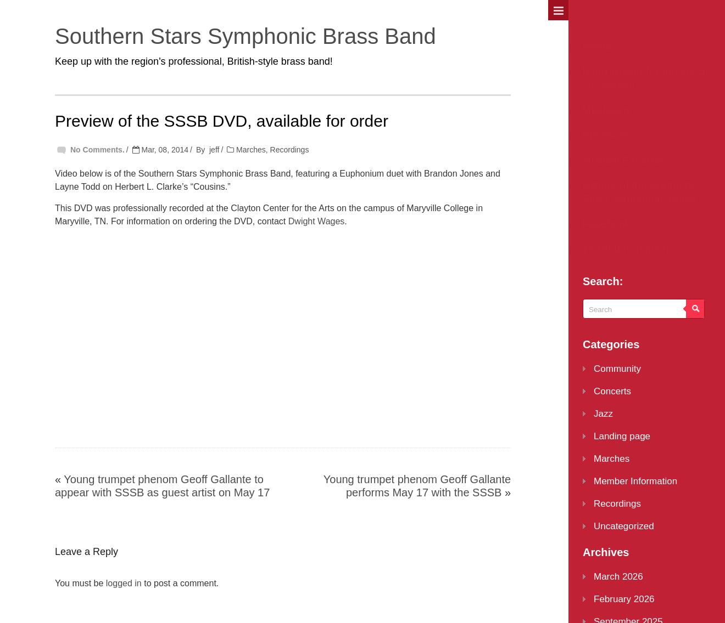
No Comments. (97, 149)
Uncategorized (624, 526)
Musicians (606, 110)
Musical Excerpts (623, 160)
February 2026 (624, 599)
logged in (124, 583)
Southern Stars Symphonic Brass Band (245, 36)
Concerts (612, 391)
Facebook (606, 224)
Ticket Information (625, 249)
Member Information (635, 481)
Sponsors (605, 135)
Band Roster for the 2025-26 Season (645, 77)
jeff (214, 149)
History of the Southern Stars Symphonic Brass (639, 192)
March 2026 (618, 576)
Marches (251, 149)
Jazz (603, 414)
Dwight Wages (316, 221)
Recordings (289, 149)
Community (617, 369)
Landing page (622, 436)
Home (596, 46)
